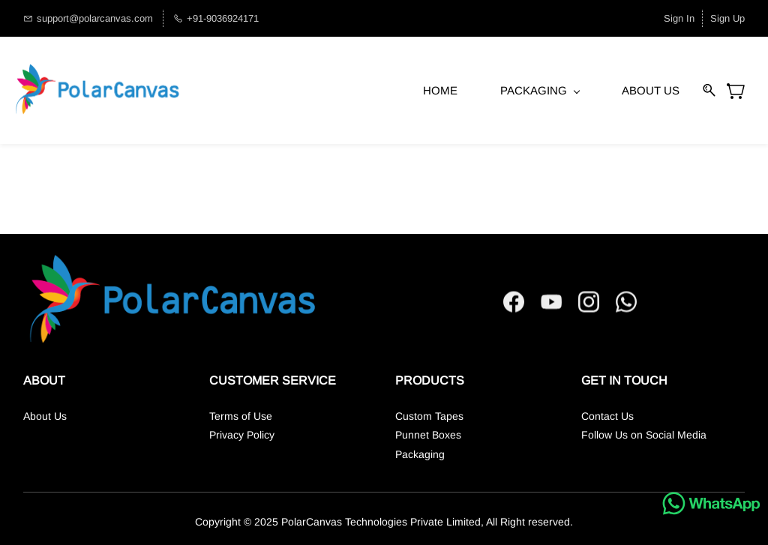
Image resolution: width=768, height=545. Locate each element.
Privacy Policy (241, 435)
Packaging (420, 454)
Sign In (679, 18)
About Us (45, 416)
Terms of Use (240, 416)
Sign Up (727, 18)
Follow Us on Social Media (643, 435)
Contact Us (607, 416)
